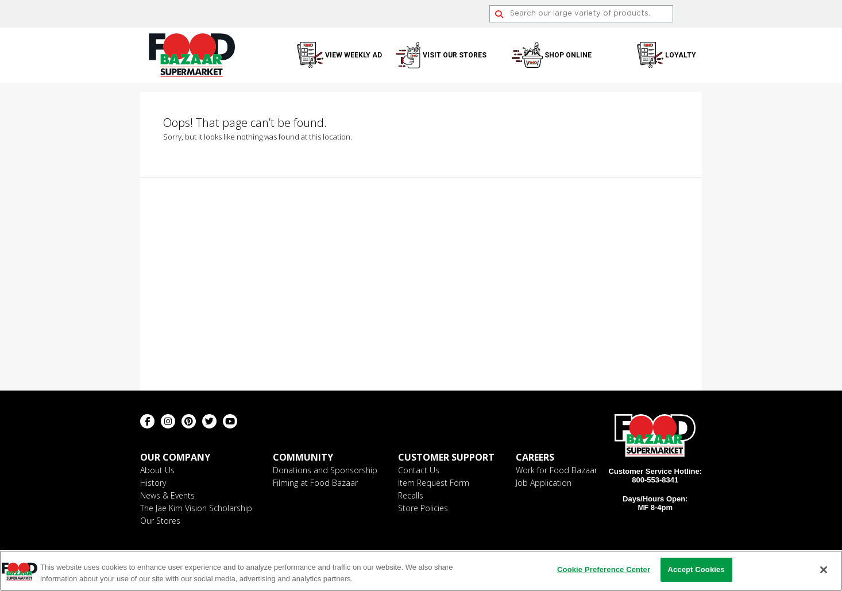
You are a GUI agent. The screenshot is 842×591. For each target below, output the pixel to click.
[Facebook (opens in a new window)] (147, 421)
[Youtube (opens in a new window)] (230, 421)
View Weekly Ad (353, 55)
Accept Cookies (695, 569)
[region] (421, 570)
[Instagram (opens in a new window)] (168, 421)
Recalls (410, 495)
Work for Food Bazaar (556, 470)
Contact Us (418, 470)
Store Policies (423, 508)
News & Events (167, 495)
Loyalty (680, 55)
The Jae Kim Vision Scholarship (196, 508)
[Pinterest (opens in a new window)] (188, 421)
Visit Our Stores (454, 55)
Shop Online (568, 55)
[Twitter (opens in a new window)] (209, 421)
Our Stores (160, 520)
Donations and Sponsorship (325, 470)
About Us (157, 470)
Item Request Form (433, 482)
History (153, 482)
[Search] (581, 13)
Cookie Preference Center (603, 569)
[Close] (823, 569)
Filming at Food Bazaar (315, 482)
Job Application (543, 482)
